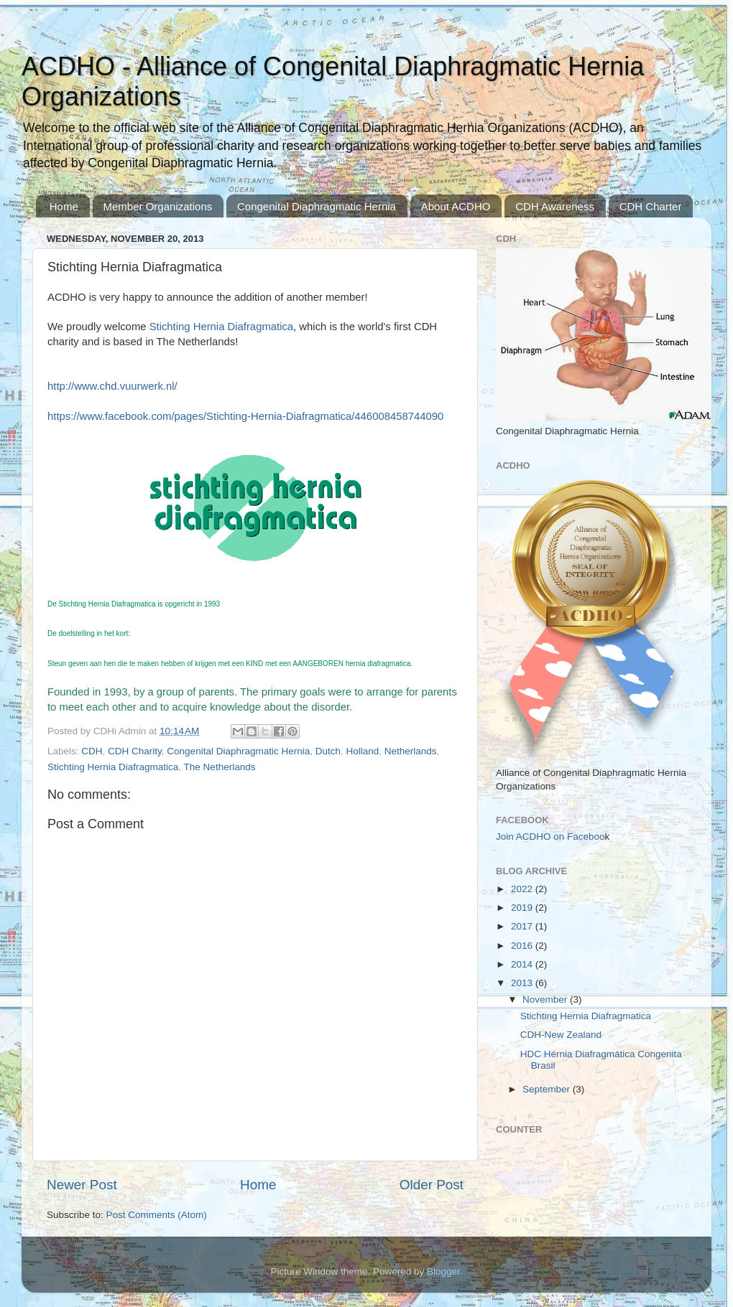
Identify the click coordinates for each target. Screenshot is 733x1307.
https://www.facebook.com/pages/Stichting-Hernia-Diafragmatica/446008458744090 (245, 416)
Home (64, 206)
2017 (523, 926)
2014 (523, 964)
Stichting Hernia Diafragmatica (112, 767)
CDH (91, 751)
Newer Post (82, 1184)
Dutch (328, 751)
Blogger (443, 1271)
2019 (523, 907)
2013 (523, 983)
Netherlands (410, 751)
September (547, 1089)
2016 (523, 945)
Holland (362, 751)
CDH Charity (135, 751)
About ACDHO (456, 206)
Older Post (432, 1184)
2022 (523, 889)
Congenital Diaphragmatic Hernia (316, 206)
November (546, 999)
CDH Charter (650, 206)
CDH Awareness (554, 206)
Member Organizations (158, 206)
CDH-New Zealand (560, 1034)
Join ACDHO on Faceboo (550, 836)
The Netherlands (220, 767)
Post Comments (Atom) (156, 1214)
